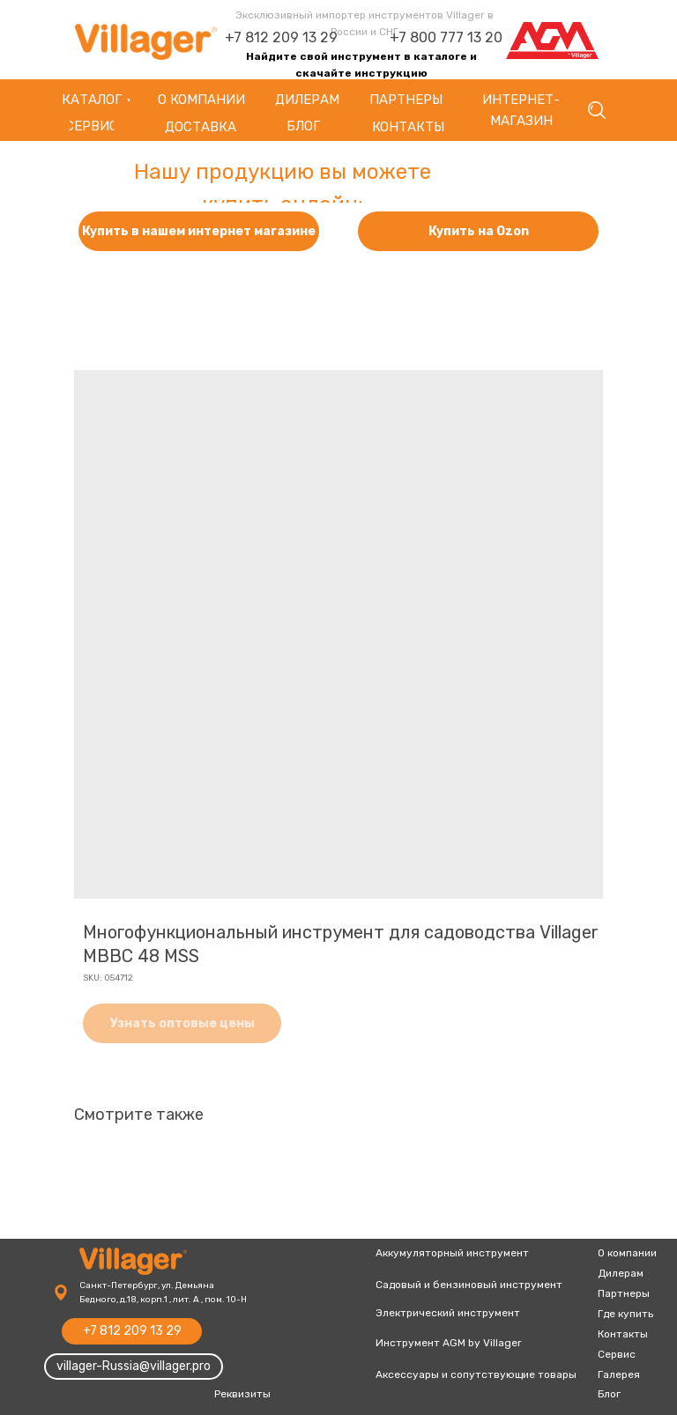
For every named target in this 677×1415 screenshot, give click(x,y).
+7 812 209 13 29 (281, 37)
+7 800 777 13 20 (446, 37)
